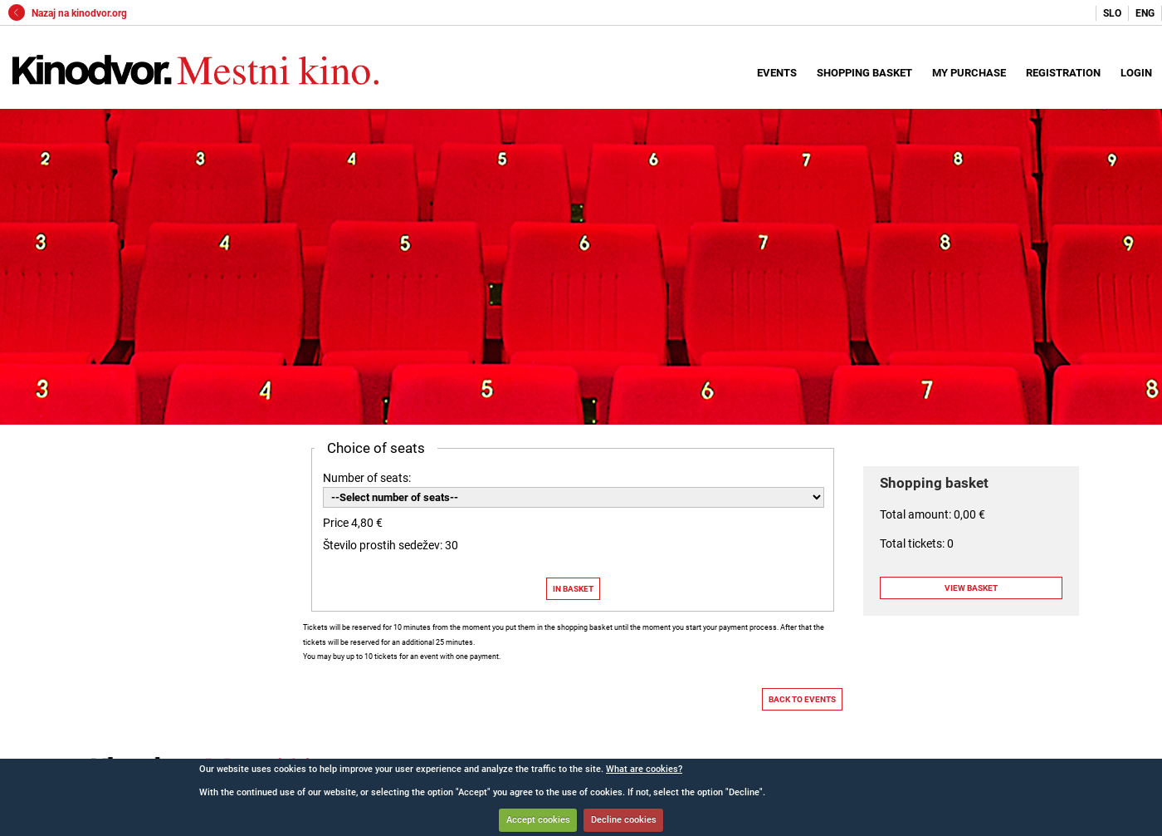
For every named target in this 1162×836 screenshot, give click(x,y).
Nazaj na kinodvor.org (67, 13)
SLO (1112, 13)
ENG (1145, 13)
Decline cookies (624, 819)
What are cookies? (644, 769)
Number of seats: (367, 477)
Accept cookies (538, 819)
